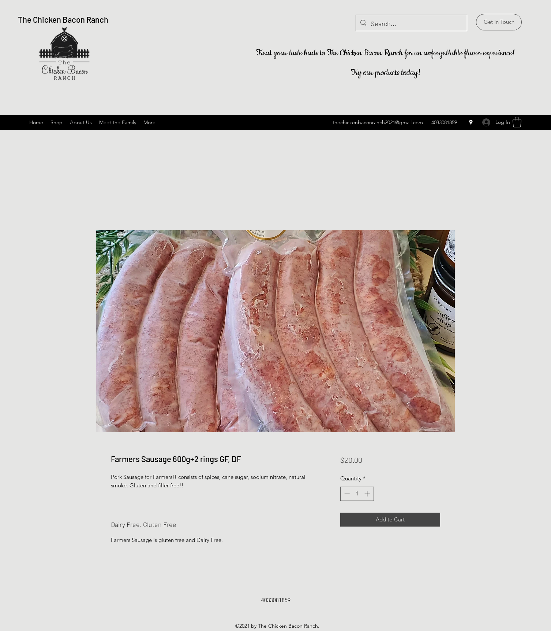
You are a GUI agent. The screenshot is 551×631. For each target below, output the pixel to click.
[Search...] (411, 24)
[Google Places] (471, 122)
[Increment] (368, 494)
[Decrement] (346, 494)
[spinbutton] (357, 494)
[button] (499, 22)
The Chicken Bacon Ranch (63, 19)
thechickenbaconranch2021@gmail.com (378, 122)
